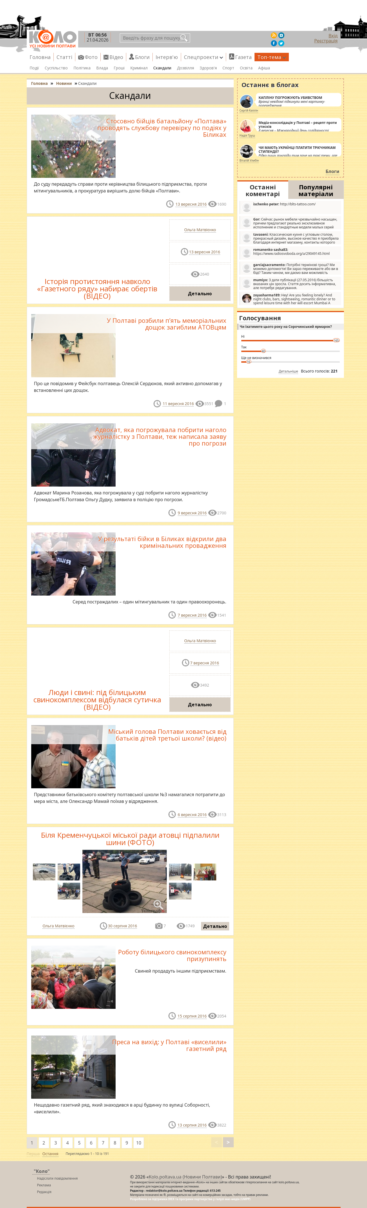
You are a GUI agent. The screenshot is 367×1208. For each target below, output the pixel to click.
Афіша (264, 68)
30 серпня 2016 (122, 925)
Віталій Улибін (249, 160)
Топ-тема (271, 57)
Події (34, 68)
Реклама (44, 1185)
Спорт (228, 68)
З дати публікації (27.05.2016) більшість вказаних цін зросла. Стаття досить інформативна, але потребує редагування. (289, 284)
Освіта (246, 68)
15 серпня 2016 (191, 1016)
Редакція (44, 1191)
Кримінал (139, 68)
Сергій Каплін (249, 110)
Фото (91, 57)
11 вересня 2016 (178, 403)
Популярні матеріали (315, 190)
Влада (102, 68)
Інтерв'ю (167, 57)
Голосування (260, 318)
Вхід (332, 35)
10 (138, 1143)
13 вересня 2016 (191, 204)
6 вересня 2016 (192, 814)
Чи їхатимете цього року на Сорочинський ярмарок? (286, 326)
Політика (82, 68)
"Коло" (42, 1171)
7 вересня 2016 (192, 615)
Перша (33, 1153)
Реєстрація (325, 40)
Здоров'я (208, 68)
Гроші (119, 68)
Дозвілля (185, 68)
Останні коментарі (263, 190)
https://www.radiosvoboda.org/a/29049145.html (286, 252)
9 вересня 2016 (192, 513)
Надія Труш (247, 135)
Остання (50, 1153)
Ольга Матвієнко (200, 229)
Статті (64, 57)
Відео (116, 57)
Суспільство (56, 68)
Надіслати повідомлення (57, 1178)
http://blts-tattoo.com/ (279, 207)
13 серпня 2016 (191, 1125)
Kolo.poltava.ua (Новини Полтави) (185, 1177)
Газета (243, 57)
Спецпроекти (203, 57)
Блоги (142, 57)
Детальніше (288, 371)
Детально (200, 293)
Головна (40, 57)
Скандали (162, 68)
